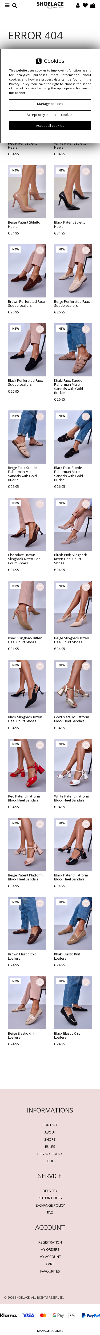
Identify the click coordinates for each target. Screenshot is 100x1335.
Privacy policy (50, 1153)
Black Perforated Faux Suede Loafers (25, 382)
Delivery (50, 1190)
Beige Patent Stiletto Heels (24, 224)
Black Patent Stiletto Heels (70, 224)
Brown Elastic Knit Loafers (22, 956)
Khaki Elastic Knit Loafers (67, 956)
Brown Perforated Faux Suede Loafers (26, 303)
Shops (50, 1139)
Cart (50, 1263)
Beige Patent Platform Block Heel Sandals (25, 877)
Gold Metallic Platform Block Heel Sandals (71, 719)
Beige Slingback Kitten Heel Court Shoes (71, 640)
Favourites (50, 1271)
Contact (50, 1124)
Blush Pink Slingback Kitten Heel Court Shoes (70, 558)
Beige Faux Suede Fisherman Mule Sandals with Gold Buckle (22, 473)
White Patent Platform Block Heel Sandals (71, 798)
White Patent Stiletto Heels (70, 145)
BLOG (50, 1160)
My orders (50, 1249)
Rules (50, 1146)
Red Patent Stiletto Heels (23, 145)
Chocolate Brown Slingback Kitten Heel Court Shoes (24, 558)
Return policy (50, 1197)
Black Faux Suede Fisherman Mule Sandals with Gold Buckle (68, 473)
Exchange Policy (50, 1205)
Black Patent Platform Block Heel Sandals (71, 877)
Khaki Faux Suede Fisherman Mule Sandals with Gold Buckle (68, 386)
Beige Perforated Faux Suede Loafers (72, 303)
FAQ (50, 1212)
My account (50, 1256)
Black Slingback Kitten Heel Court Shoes (25, 719)
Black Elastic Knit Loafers (67, 1035)
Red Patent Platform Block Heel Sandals (24, 798)
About (50, 1132)
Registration (50, 1242)
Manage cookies (50, 1331)
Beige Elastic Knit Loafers (21, 1035)
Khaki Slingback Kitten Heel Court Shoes (25, 640)
